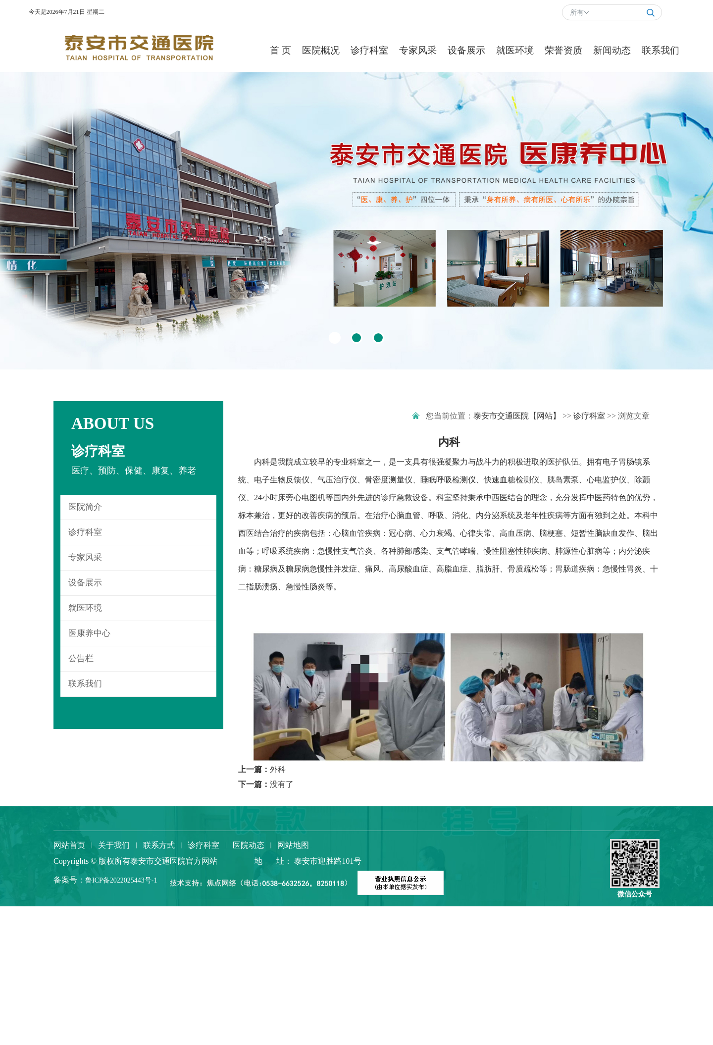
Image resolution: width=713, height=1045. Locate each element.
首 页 (271, 50)
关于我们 (114, 845)
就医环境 (85, 608)
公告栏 (81, 658)
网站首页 (69, 845)
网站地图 (293, 845)
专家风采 (85, 557)
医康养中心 (89, 633)
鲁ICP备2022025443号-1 (121, 880)
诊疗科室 (85, 532)
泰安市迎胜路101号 (326, 861)
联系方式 (159, 845)
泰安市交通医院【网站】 (516, 416)
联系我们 (85, 683)
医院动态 (248, 845)
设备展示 (85, 582)
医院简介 (85, 507)
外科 (278, 769)
